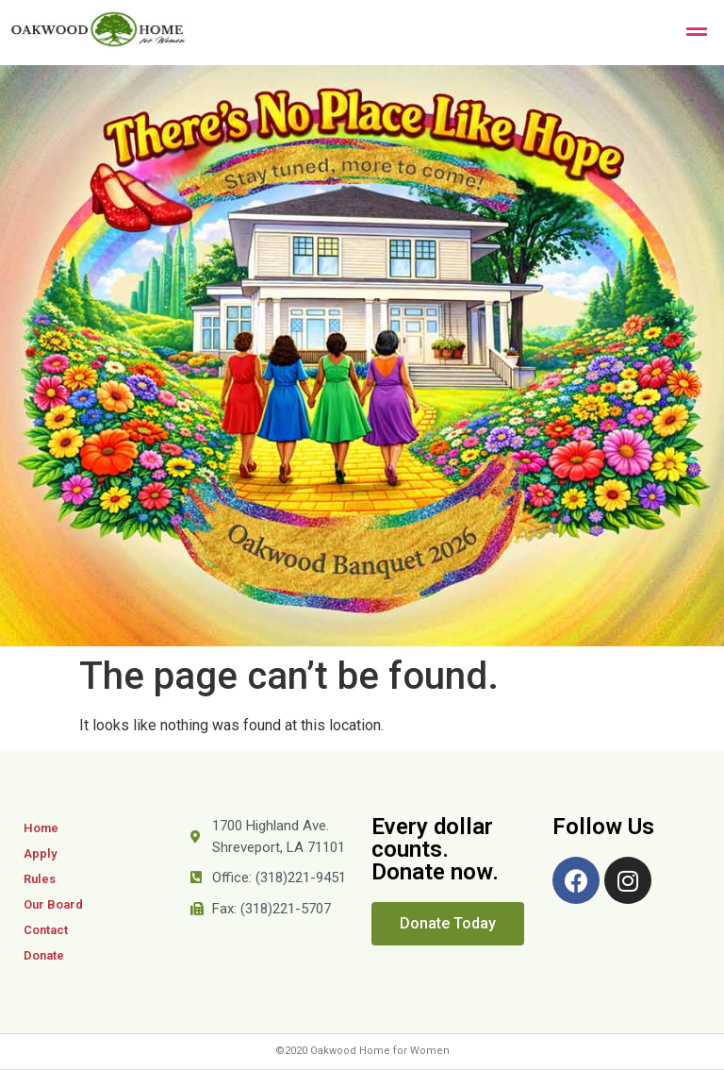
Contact (46, 930)
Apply (40, 853)
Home (41, 828)
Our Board (53, 904)
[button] (447, 923)
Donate (44, 955)
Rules (40, 879)
